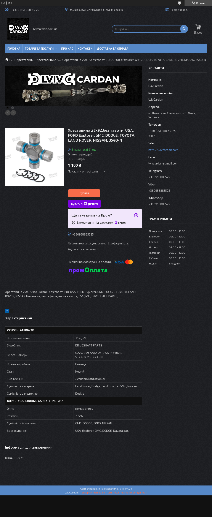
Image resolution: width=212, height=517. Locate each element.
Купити (84, 193)
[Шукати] (184, 29)
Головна (13, 48)
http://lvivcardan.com (163, 150)
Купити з (84, 204)
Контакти (85, 48)
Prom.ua (127, 488)
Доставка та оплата (112, 48)
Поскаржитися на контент (96, 492)
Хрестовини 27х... (49, 60)
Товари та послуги (39, 48)
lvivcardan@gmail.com (163, 163)
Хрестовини (25, 60)
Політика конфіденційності (130, 492)
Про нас (67, 48)
